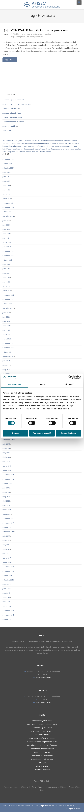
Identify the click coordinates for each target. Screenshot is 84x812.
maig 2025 (6, 181)
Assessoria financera (10, 108)
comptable (21, 37)
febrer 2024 (6, 242)
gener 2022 (6, 339)
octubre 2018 (7, 483)
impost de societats (23, 146)
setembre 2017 (8, 532)
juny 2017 (6, 540)
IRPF (56, 146)
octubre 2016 (7, 575)
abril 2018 (6, 501)
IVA (59, 146)
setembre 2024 (8, 216)
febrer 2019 (6, 466)
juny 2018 (6, 492)
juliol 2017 (6, 536)
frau (77, 143)
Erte (53, 143)
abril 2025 (6, 185)
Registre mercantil (57, 149)
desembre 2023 (8, 251)
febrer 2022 (6, 334)
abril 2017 (6, 549)
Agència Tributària (24, 140)
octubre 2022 (7, 304)
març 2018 (6, 505)
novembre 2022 (8, 299)
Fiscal (74, 143)
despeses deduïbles (38, 143)
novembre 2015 (8, 615)
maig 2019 (6, 453)
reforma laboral (44, 149)
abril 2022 (6, 326)
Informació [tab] (69, 384)
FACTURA (68, 143)
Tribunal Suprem (38, 152)
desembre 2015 (8, 610)
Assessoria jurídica (9, 126)
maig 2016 (6, 593)
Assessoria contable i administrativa (37, 34)
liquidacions (65, 146)
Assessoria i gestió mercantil (13, 122)
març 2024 (6, 238)
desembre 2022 (8, 295)
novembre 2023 (8, 255)
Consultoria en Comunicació (42, 756)
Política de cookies (42, 766)
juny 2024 (6, 225)
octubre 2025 (7, 163)
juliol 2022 (6, 312)
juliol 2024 (6, 220)
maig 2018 (6, 496)
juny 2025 (6, 177)
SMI (23, 152)
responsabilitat (75, 149)
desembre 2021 (8, 343)
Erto (56, 143)
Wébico (79, 808)
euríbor (61, 143)
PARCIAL (5, 149)
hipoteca (5, 146)
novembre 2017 (8, 523)
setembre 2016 (8, 580)
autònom (44, 140)
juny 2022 (6, 317)
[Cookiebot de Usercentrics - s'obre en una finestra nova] (70, 377)
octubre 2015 (7, 619)
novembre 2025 (8, 159)
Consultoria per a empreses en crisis (42, 742)
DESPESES (26, 143)
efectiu (49, 143)
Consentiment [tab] (14, 384)
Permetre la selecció (42, 433)
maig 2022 (6, 321)
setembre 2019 (8, 439)
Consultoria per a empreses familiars (42, 745)
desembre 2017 (8, 518)
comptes (67, 140)
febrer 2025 (6, 194)
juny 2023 (6, 269)
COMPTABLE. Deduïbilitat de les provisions (39, 30)
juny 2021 (6, 365)
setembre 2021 (8, 356)
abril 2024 (6, 234)
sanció (4, 152)
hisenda (12, 146)
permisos (12, 149)
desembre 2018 (8, 475)
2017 (4, 140)
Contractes (12, 143)
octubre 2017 (7, 527)
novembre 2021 (8, 347)
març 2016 (6, 602)
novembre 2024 (8, 207)
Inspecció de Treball (47, 146)
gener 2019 (6, 470)
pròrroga (34, 149)
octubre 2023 (7, 260)
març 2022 (6, 330)
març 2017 (6, 553)
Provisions (39, 37)
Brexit (53, 140)
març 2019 (6, 461)
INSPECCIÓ (35, 146)
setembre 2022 (8, 308)
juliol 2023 (6, 264)
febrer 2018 (6, 510)
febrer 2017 (6, 558)
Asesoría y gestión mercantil (13, 100)
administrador (11, 140)
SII (21, 152)
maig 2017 (6, 545)
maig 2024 (6, 229)
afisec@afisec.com (42, 677)
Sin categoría (7, 130)
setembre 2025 (8, 168)
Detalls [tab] (42, 384)
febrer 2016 (6, 606)
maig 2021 (6, 369)
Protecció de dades (23, 149)
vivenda (48, 152)
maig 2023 (6, 273)
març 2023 (6, 282)
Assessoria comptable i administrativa (42, 724)
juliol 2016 (6, 584)
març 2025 (6, 190)
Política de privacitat (42, 770)
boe (49, 140)
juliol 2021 (6, 361)
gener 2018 (6, 514)
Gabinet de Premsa (42, 752)
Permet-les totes (68, 433)
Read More (10, 60)
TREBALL (29, 152)
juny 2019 (6, 448)
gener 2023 (6, 290)
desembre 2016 (8, 567)
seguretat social (14, 152)
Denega (15, 433)
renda (67, 149)
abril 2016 (6, 597)
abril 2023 (6, 277)
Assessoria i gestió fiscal (11, 113)
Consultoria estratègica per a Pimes (42, 738)
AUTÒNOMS (35, 140)
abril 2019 (6, 457)
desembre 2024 (8, 203)
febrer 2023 (6, 286)
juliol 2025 (6, 172)
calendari (59, 140)
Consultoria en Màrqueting (42, 759)
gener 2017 (6, 562)
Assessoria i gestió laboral (12, 117)
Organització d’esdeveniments (42, 749)
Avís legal (42, 763)
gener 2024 (6, 247)
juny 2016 (6, 588)
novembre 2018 (8, 479)
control (19, 143)
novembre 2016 (8, 571)
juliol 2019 (6, 444)
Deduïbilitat (30, 37)
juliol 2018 (6, 488)
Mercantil (74, 146)
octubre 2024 (7, 212)
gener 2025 (6, 198)
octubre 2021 (7, 352)
